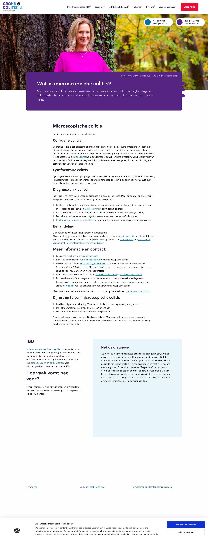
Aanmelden (68, 285)
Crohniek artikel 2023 (106, 274)
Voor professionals (167, 7)
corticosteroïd (127, 236)
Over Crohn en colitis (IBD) (78, 7)
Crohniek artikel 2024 (131, 274)
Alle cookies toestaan (186, 508)
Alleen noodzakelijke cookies (186, 523)
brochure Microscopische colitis (82, 255)
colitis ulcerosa (80, 156)
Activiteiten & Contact (118, 7)
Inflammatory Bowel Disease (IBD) (43, 349)
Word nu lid (189, 6)
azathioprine (126, 239)
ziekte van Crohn (37, 362)
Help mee (137, 7)
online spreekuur (92, 259)
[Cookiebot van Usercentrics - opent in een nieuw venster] (17, 530)
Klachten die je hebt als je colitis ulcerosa (76, 219)
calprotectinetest (92, 208)
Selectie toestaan (186, 516)
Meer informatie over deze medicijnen (85, 242)
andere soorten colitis (138, 291)
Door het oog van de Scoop (93, 263)
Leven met (99, 7)
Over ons (150, 7)
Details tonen (143, 530)
